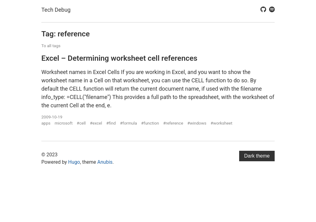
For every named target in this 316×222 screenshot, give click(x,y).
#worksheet (221, 123)
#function (150, 123)
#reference (173, 123)
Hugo (74, 162)
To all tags (50, 45)
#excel (96, 123)
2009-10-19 (51, 116)
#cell (81, 123)
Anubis (104, 162)
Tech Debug (56, 9)
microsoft (64, 123)
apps (45, 123)
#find (111, 123)
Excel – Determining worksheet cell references (119, 58)
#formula (128, 123)
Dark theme (257, 155)
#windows (196, 123)
